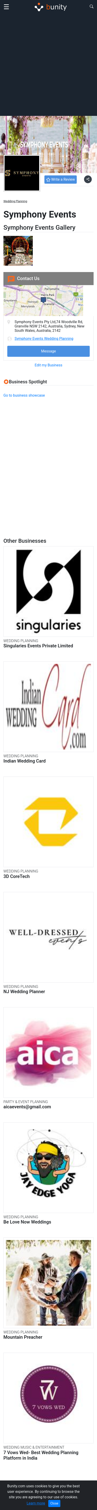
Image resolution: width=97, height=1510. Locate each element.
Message (48, 351)
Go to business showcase (24, 395)
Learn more (36, 1503)
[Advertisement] (48, 64)
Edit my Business (48, 365)
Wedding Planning (15, 201)
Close (54, 1503)
